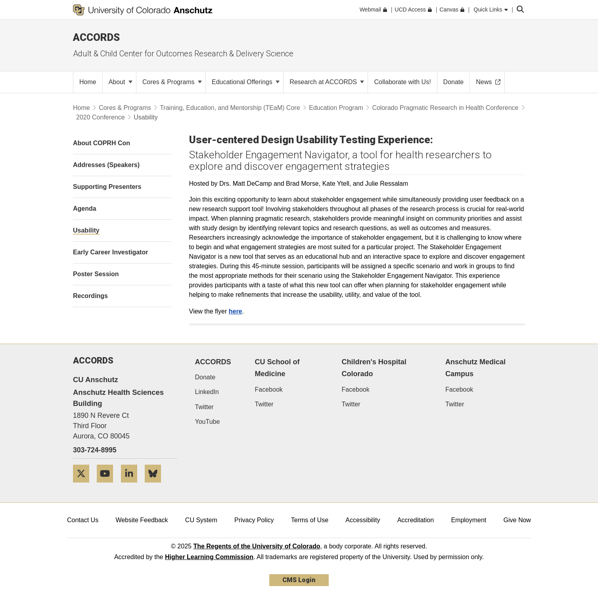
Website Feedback (141, 520)
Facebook (269, 389)
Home (81, 107)
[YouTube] (108, 485)
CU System (201, 520)
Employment (468, 520)
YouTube (207, 421)
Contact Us (82, 520)
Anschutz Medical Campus (475, 368)
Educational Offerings (246, 82)
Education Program (336, 107)
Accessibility (362, 520)
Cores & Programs (172, 82)
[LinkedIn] (132, 485)
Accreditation (415, 520)
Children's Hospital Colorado (373, 368)
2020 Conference (100, 117)
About (120, 82)
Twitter (204, 407)
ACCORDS (213, 362)
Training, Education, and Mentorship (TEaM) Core (230, 107)
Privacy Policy (254, 520)
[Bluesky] (156, 485)
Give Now (517, 520)
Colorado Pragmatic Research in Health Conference (445, 107)
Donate (205, 377)
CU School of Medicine (277, 368)
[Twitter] (84, 485)
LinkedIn (207, 391)
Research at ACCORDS (326, 82)
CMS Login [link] (298, 580)
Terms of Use (309, 520)
